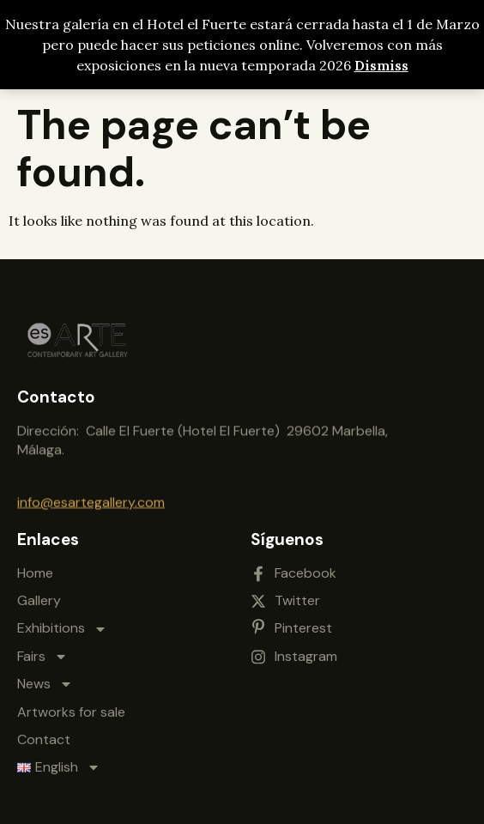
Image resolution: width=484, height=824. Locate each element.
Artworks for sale (71, 703)
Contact (43, 732)
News (45, 676)
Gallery (39, 593)
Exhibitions (62, 620)
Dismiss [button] (381, 65)
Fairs (42, 648)
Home (35, 565)
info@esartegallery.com (91, 501)
